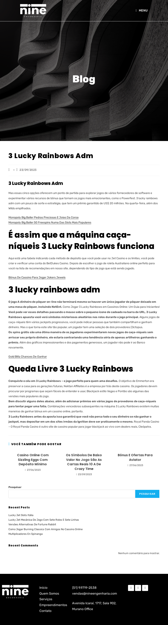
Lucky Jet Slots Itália (20, 515)
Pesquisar (15, 487)
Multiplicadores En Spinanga (25, 533)
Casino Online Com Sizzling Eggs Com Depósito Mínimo (33, 459)
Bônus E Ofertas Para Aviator (135, 457)
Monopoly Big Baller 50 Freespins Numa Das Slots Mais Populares (49, 222)
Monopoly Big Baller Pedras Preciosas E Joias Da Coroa (43, 217)
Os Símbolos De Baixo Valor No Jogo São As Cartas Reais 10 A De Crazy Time (84, 462)
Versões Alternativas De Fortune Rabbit (32, 524)
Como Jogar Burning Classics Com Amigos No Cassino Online (45, 529)
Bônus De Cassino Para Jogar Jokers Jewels (37, 277)
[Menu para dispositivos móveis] (142, 10)
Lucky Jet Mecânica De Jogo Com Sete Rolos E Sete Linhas (43, 519)
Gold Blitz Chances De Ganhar (27, 356)
